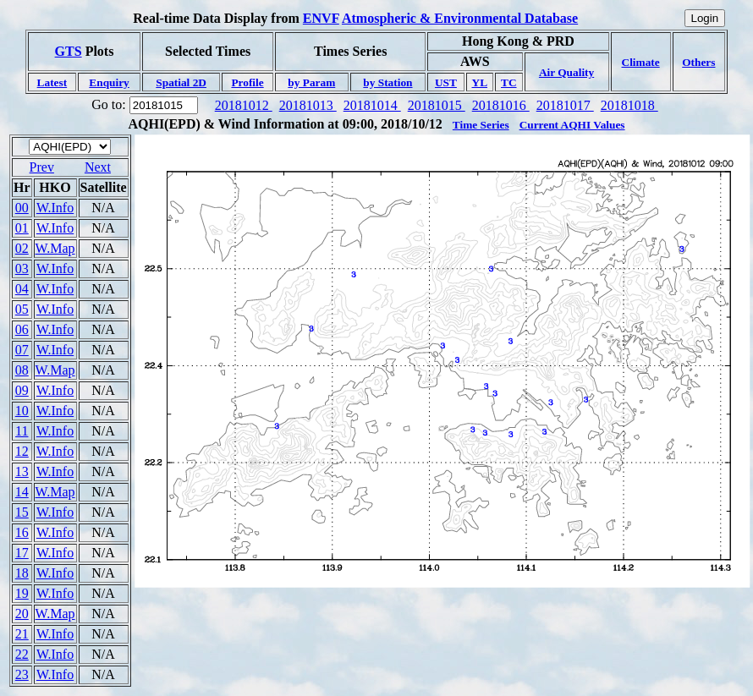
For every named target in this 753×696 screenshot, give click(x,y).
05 (22, 309)
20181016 (501, 105)
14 (22, 492)
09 (22, 390)
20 (22, 613)
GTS (68, 51)
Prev (42, 167)
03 (22, 268)
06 (22, 329)
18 (22, 573)
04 (22, 289)
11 (21, 431)
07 (22, 350)
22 (22, 654)
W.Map (55, 248)
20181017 (565, 105)
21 (22, 634)
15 (22, 512)
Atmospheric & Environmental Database (460, 18)
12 (22, 451)
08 (22, 370)
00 (22, 207)
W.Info (55, 207)
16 (22, 532)
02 (22, 248)
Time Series (481, 124)
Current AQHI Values (572, 124)
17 (22, 552)
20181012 (243, 105)
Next (98, 167)
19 (22, 593)
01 (22, 228)
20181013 (308, 105)
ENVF (321, 18)
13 (22, 471)
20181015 (436, 105)
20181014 (372, 105)
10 (22, 410)
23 (22, 674)
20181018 (629, 105)
